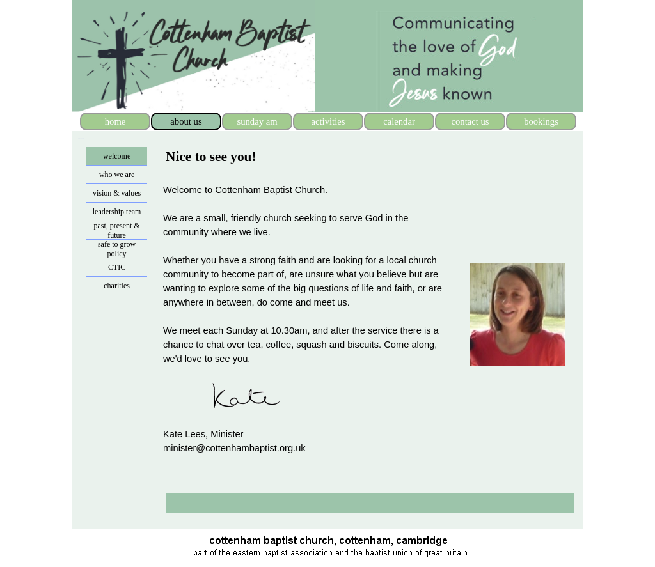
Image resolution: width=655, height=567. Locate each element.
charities (117, 285)
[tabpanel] (243, 157)
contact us (470, 121)
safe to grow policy (117, 249)
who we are (116, 174)
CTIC (116, 267)
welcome (116, 155)
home (115, 121)
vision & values (117, 193)
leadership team (117, 211)
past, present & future (116, 230)
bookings (541, 121)
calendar (399, 121)
